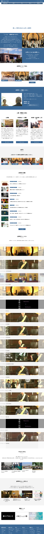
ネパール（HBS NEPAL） (39, 510)
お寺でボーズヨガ (25, 504)
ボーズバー (24, 503)
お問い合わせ (41, 1)
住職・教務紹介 (3, 504)
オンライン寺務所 (11, 504)
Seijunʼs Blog (4, 513)
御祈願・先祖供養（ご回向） (11, 509)
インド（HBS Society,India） (38, 512)
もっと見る (22, 207)
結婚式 (10, 514)
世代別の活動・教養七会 (4, 508)
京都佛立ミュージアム (39, 519)
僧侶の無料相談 (32, 503)
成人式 (10, 513)
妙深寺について (3, 503)
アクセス (36, 1)
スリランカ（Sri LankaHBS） (39, 507)
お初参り (10, 510)
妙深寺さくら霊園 (4, 517)
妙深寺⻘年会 (38, 505)
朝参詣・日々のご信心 (11, 503)
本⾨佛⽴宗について (18, 504)
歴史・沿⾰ (17, 503)
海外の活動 (3, 509)
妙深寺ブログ (3, 512)
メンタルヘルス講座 (32, 504)
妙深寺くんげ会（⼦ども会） (40, 504)
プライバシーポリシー (32, 509)
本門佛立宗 (38, 518)
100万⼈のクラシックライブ (25, 507)
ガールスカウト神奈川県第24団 (40, 516)
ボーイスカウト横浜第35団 (40, 514)
